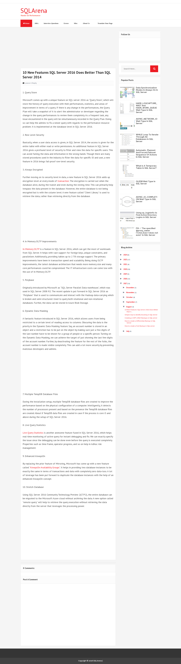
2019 (125, 274)
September (130, 302)
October (129, 297)
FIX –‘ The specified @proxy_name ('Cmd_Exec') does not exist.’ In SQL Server (147, 231)
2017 (125, 283)
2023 (125, 259)
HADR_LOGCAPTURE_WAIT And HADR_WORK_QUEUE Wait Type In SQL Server (146, 108)
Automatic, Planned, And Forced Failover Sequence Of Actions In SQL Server (146, 153)
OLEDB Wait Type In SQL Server (145, 182)
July (128, 331)
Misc (75, 23)
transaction (63, 180)
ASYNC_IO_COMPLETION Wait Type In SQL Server (146, 199)
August (129, 307)
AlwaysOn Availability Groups (44, 467)
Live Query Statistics (33, 432)
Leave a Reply (31, 83)
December (130, 287)
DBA (36, 23)
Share (49, 551)
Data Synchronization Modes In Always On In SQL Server (147, 90)
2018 (125, 279)
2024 (125, 255)
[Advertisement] (68, 49)
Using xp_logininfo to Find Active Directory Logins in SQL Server (146, 215)
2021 (125, 264)
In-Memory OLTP (31, 249)
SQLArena (33, 10)
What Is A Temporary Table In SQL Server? (146, 167)
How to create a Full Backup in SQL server (140, 326)
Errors (66, 23)
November (130, 292)
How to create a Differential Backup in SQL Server (140, 322)
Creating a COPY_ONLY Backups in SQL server (141, 318)
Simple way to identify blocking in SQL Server (141, 315)
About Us (86, 23)
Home (26, 23)
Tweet (31, 551)
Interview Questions (51, 23)
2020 (125, 269)
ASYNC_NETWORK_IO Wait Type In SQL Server (146, 121)
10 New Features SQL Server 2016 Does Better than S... (141, 311)
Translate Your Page (105, 23)
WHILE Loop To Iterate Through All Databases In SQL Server (147, 138)
